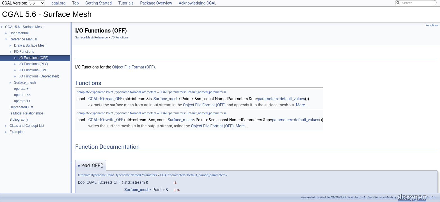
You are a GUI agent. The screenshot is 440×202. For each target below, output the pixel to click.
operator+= (22, 89)
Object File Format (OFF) (133, 67)
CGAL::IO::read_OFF (105, 99)
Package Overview (156, 3)
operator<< (22, 95)
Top (75, 3)
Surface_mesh (25, 82)
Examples (17, 132)
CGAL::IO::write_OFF (105, 119)
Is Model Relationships (26, 113)
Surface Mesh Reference (91, 37)
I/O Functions (24, 52)
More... (302, 105)
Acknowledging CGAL (197, 3)
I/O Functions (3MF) (34, 70)
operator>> (22, 101)
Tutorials (126, 3)
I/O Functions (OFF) (34, 58)
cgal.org (58, 3)
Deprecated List (21, 107)
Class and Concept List (27, 126)
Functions (432, 25)
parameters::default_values (281, 99)
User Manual (19, 33)
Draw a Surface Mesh (30, 45)
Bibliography (19, 119)
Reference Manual (23, 39)
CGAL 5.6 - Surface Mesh (24, 27)
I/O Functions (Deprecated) (39, 76)
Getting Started (98, 3)
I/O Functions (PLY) (33, 64)
